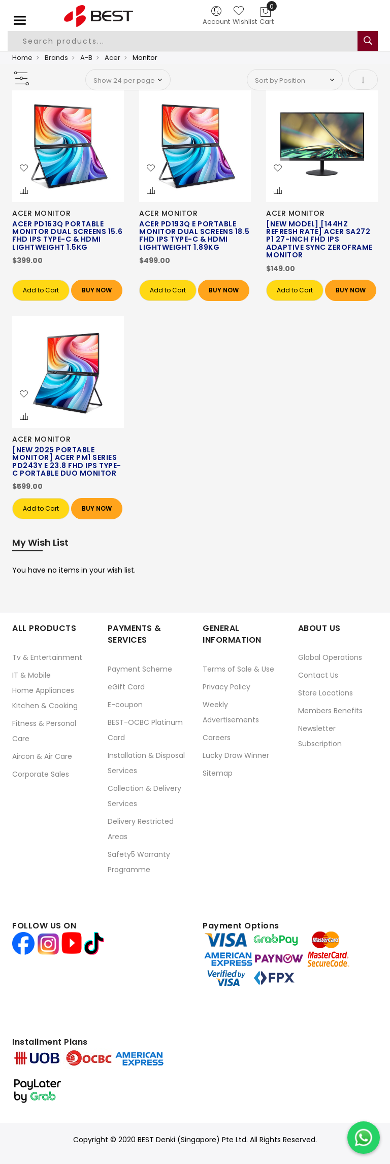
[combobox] (183, 41)
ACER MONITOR (41, 213)
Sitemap (218, 773)
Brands (56, 57)
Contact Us (318, 675)
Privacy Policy (226, 687)
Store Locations (325, 693)
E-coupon (125, 705)
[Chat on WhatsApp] (363, 1137)
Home (22, 57)
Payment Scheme (140, 669)
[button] (24, 168)
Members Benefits (330, 711)
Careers (217, 738)
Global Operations (330, 657)
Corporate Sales (40, 774)
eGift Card (126, 687)
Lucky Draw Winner (236, 755)
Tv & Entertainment (47, 657)
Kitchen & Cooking (45, 706)
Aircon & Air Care (42, 756)
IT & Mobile (31, 675)
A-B (86, 57)
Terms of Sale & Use (238, 669)
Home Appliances (43, 690)
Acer (112, 57)
